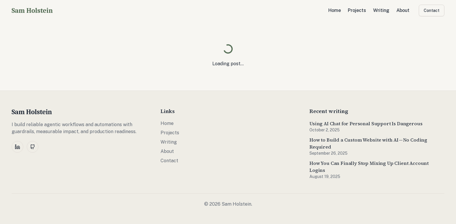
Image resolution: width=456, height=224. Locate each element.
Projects (357, 10)
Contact (431, 10)
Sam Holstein (32, 10)
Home (334, 10)
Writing (381, 10)
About (402, 10)
